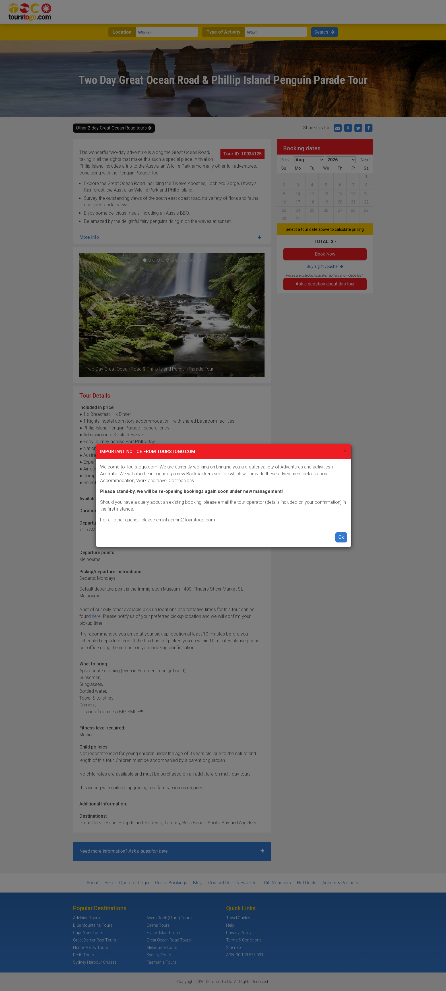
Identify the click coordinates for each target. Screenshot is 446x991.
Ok (341, 537)
